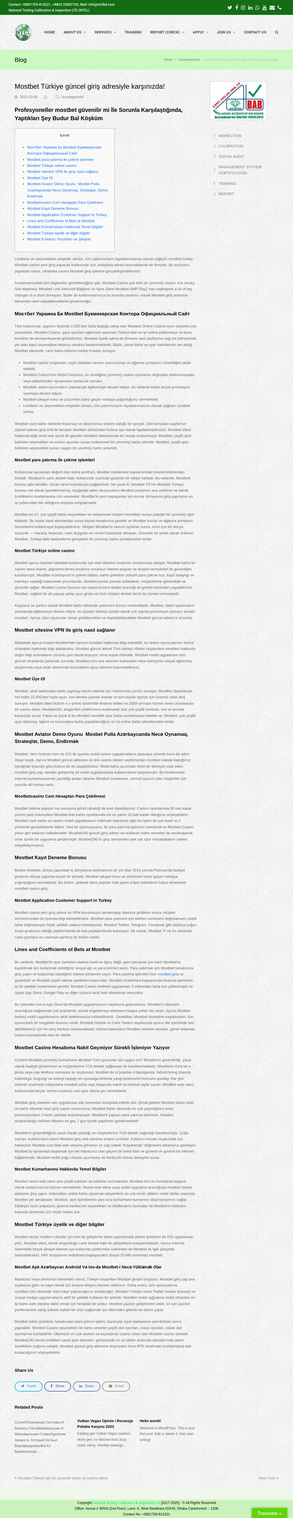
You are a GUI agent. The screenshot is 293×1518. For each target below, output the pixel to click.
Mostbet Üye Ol (40, 178)
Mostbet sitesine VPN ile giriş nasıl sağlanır (62, 171)
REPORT (226, 194)
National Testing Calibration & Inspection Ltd (126, 1503)
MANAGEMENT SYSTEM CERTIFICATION (240, 170)
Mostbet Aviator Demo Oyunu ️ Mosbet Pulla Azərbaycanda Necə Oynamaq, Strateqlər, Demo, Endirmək (68, 190)
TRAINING (227, 183)
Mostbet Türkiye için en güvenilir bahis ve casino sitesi (61, 1478)
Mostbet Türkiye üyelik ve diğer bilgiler (58, 233)
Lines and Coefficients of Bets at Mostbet (61, 221)
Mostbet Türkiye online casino (51, 165)
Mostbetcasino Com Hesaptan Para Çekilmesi (65, 202)
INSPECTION (230, 136)
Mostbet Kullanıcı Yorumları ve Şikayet (59, 239)
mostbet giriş (168, 974)
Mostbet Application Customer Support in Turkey (67, 215)
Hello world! (150, 1421)
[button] (28, 1386)
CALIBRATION (231, 146)
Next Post (268, 1478)
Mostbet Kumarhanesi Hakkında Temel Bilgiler (65, 227)
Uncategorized (72, 97)
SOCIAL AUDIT (231, 156)
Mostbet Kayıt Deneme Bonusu (53, 208)
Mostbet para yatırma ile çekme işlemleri (60, 159)
